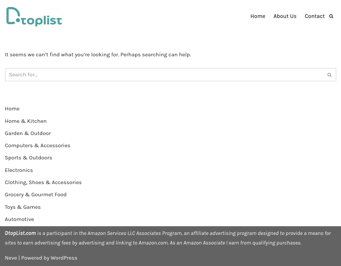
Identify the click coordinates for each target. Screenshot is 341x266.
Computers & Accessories (37, 145)
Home (257, 16)
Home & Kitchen (26, 121)
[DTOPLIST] (34, 16)
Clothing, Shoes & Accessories (43, 182)
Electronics (19, 170)
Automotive (19, 219)
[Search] (331, 16)
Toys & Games (23, 207)
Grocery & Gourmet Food (36, 194)
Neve (11, 258)
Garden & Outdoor (28, 133)
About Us (285, 16)
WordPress (64, 258)
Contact (315, 16)
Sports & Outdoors (28, 157)
